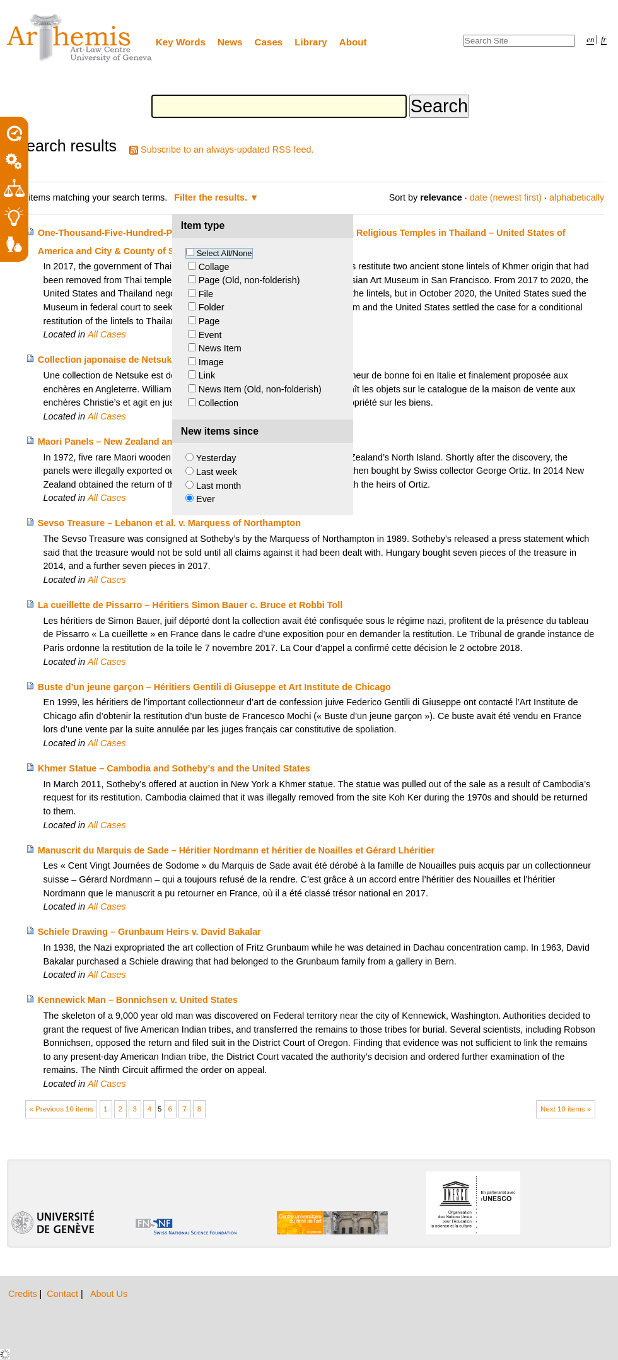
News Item (220, 348)
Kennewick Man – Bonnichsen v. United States (138, 1000)
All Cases (107, 334)
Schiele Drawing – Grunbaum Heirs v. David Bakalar (149, 932)
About (353, 42)
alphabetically (576, 197)
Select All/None (224, 253)
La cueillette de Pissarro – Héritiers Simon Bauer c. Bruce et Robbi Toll (190, 605)
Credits (24, 1294)
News (230, 42)
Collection (218, 403)
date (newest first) (506, 197)
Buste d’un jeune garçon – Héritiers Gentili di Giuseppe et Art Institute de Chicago (214, 687)
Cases (269, 42)
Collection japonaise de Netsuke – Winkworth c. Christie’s (162, 360)
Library (310, 42)
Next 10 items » (565, 1109)
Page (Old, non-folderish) (249, 280)
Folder (211, 307)
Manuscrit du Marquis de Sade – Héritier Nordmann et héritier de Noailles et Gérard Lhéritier (236, 850)
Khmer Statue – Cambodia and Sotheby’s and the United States (174, 768)
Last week (216, 472)
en (590, 39)
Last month (218, 486)
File (206, 294)
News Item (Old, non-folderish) (260, 389)
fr (604, 39)
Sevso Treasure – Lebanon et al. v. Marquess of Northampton (169, 523)
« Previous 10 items (61, 1109)
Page (209, 321)
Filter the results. (212, 197)
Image (211, 362)
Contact (64, 1294)
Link (207, 375)
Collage (214, 267)
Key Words (181, 42)
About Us (108, 1294)
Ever (205, 499)
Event (210, 335)
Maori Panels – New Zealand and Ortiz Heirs (132, 442)
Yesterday (216, 458)
